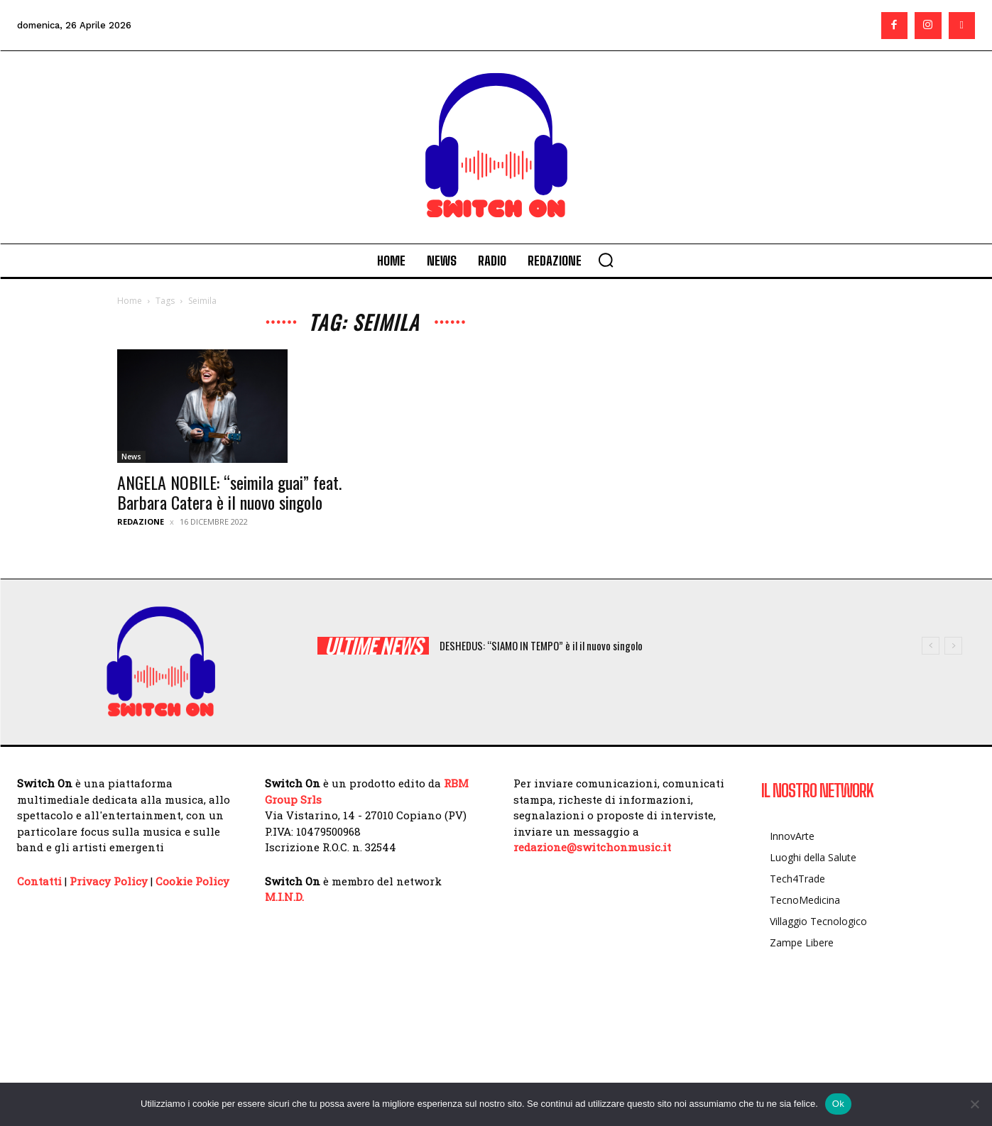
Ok (838, 1103)
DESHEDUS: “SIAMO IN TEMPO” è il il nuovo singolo (541, 645)
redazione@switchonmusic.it (592, 847)
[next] (953, 646)
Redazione (140, 521)
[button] (606, 260)
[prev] (930, 646)
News (131, 456)
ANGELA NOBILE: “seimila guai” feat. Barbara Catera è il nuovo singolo (229, 492)
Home (129, 301)
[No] (974, 1104)
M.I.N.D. (284, 897)
